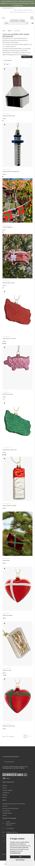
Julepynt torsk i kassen (7, 670)
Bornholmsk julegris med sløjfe (8, 283)
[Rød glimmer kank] (5, 343)
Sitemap (5, 815)
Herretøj (4, 788)
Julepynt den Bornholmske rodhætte (9, 505)
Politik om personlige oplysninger (10, 808)
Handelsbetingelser (7, 813)
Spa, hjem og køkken (7, 790)
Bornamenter (6, 113)
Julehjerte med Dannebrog (8, 615)
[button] (4, 69)
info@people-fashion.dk (12, 832)
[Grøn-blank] (5, 454)
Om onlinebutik (6, 810)
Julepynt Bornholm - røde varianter (9, 338)
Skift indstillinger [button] (20, 859)
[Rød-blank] (4, 343)
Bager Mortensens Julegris (8, 394)
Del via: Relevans (8, 60)
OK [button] (20, 856)
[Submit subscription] (30, 761)
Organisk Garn (6, 792)
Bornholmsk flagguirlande (7, 227)
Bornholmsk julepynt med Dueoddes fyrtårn (11, 171)
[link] (15, 853)
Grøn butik (5, 806)
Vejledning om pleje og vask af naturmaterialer (14, 803)
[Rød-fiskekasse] (5, 675)
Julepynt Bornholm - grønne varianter (10, 449)
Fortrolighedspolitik (15, 853)
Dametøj (5, 785)
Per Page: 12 (7, 64)
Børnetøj (5, 797)
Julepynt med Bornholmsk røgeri (9, 115)
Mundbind (5, 795)
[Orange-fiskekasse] (4, 675)
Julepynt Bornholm (6, 560)
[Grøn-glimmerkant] (4, 454)
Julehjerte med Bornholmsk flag (9, 726)
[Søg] (16, 23)
